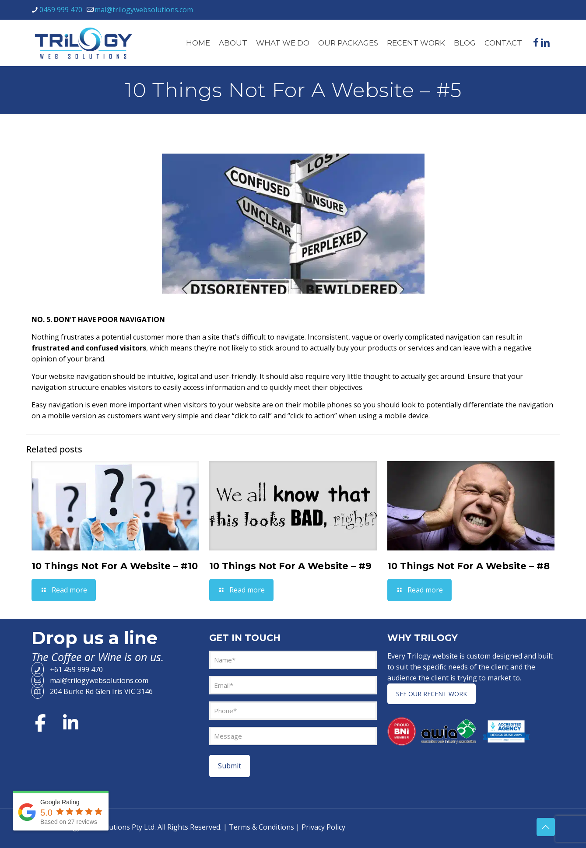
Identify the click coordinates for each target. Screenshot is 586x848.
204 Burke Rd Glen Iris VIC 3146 (92, 691)
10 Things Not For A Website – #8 (468, 566)
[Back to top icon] (546, 827)
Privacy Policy (323, 827)
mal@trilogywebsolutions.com (90, 680)
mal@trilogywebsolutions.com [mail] (144, 9)
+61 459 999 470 (67, 669)
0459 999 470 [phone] (60, 9)
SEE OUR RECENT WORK (431, 694)
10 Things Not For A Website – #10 (115, 566)
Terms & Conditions (261, 827)
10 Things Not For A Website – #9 (290, 566)
